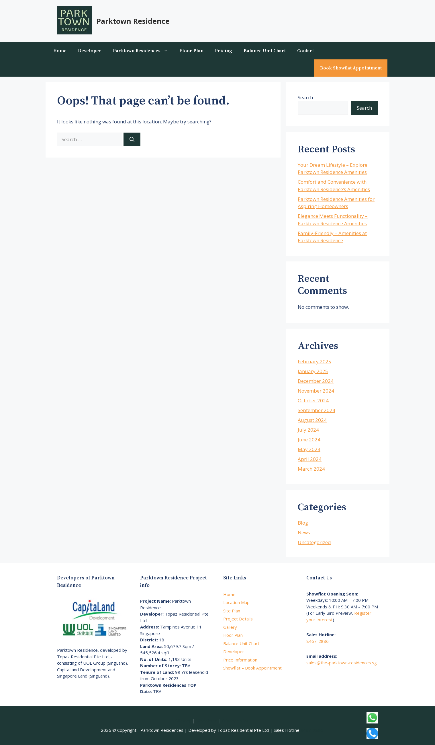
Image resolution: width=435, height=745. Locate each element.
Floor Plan (191, 51)
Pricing (223, 51)
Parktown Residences (143, 50)
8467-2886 (317, 641)
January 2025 (313, 371)
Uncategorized (314, 542)
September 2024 (316, 410)
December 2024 (316, 381)
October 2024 (313, 400)
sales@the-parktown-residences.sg (341, 663)
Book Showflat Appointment (351, 68)
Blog (303, 522)
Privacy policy (235, 720)
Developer (89, 51)
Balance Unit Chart (265, 51)
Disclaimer (206, 720)
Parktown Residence (133, 21)
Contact (305, 51)
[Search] (132, 139)
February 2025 (314, 361)
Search (305, 97)
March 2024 (311, 468)
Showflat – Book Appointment (252, 668)
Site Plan (231, 611)
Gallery (230, 627)
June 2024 (309, 439)
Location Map (236, 602)
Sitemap (183, 720)
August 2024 (312, 420)
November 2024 (316, 390)
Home (59, 51)
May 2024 (309, 449)
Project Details (238, 619)
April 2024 (310, 459)
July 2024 (308, 429)
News (304, 532)
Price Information (240, 660)
